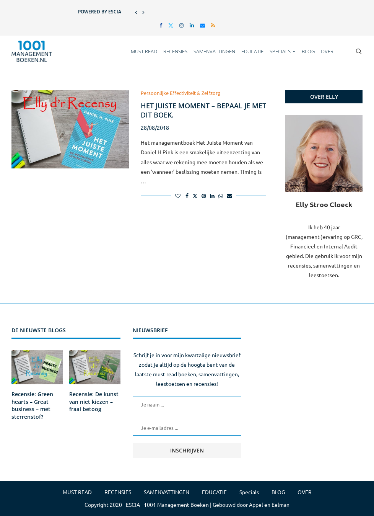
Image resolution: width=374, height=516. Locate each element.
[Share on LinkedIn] (212, 195)
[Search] (359, 51)
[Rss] (213, 25)
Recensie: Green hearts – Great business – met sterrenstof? (32, 405)
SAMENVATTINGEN (214, 51)
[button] (136, 12)
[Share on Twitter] (195, 195)
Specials (280, 51)
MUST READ (144, 51)
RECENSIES (175, 51)
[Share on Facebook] (187, 195)
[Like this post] (177, 195)
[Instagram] (181, 25)
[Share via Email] (229, 195)
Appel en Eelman (269, 504)
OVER (327, 51)
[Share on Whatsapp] (220, 195)
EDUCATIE (252, 51)
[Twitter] (170, 25)
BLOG (308, 51)
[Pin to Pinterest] (204, 195)
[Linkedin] (192, 25)
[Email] (202, 25)
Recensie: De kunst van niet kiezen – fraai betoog (94, 401)
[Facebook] (160, 25)
